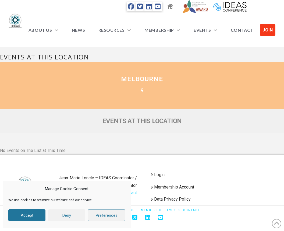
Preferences (107, 215)
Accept (27, 215)
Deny (66, 215)
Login (158, 174)
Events (173, 210)
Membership (152, 210)
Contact (191, 210)
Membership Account (172, 187)
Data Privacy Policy (171, 199)
